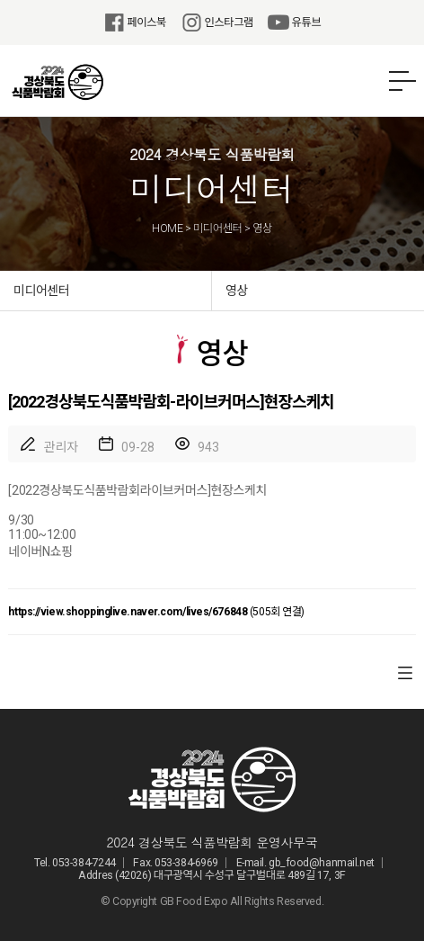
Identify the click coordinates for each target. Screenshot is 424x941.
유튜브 (294, 22)
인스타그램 (217, 22)
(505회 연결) (156, 611)
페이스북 (134, 22)
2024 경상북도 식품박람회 (57, 82)
